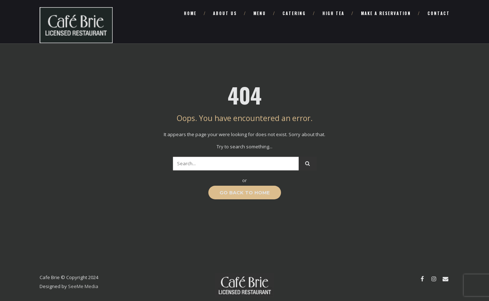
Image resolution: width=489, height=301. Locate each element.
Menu (259, 13)
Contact (438, 13)
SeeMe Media (83, 286)
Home (190, 13)
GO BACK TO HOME (244, 192)
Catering (294, 13)
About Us (225, 13)
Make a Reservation (386, 13)
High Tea (333, 13)
